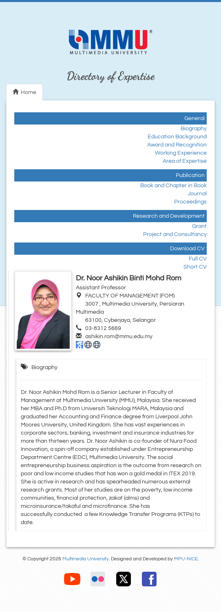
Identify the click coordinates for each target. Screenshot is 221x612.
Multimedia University (85, 559)
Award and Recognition (177, 145)
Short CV (195, 267)
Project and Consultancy (175, 234)
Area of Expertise (185, 161)
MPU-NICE (186, 559)
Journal (197, 194)
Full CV (198, 259)
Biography (194, 128)
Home (24, 92)
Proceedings (190, 202)
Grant (199, 226)
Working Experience (181, 153)
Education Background (177, 137)
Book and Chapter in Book (173, 185)
